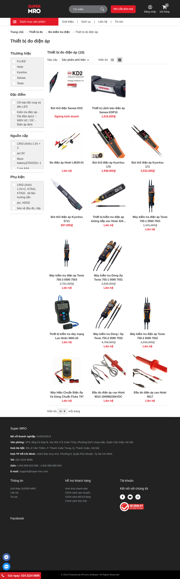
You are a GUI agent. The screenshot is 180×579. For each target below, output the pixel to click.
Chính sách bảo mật (76, 501)
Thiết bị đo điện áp (86, 32)
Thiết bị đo (36, 32)
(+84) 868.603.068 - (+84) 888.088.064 (39, 465)
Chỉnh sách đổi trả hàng (78, 496)
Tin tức (119, 21)
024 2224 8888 (24, 459)
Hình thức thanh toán (76, 488)
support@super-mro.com (34, 471)
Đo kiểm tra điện (59, 32)
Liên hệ (102, 21)
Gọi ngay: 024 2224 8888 (20, 575)
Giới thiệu (68, 21)
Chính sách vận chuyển (77, 492)
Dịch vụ (86, 21)
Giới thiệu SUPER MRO (23, 488)
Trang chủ (17, 32)
